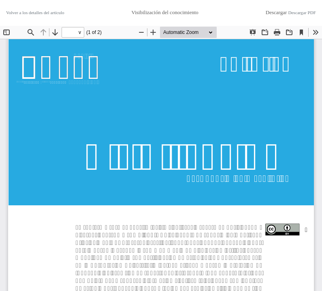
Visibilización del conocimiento (165, 12)
